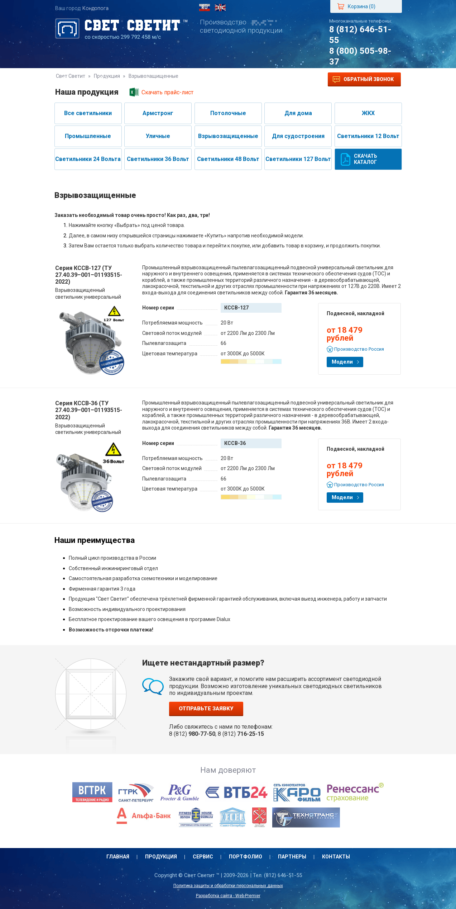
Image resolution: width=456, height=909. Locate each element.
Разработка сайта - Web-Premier (228, 895)
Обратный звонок (363, 79)
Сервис (157, 79)
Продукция (115, 79)
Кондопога (95, 8)
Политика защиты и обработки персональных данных (228, 885)
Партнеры (243, 79)
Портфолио (198, 79)
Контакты (286, 79)
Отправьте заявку (206, 708)
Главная (74, 79)
